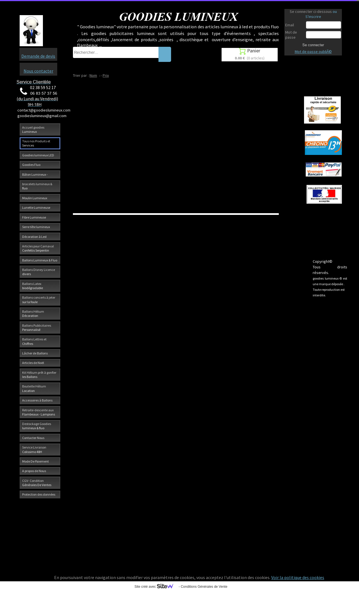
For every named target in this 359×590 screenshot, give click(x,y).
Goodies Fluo (31, 164)
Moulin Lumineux (34, 198)
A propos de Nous (34, 471)
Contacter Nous (33, 438)
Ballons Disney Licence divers (38, 272)
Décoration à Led (34, 236)
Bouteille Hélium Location (34, 388)
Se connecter (313, 45)
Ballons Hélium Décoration (33, 313)
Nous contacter (38, 71)
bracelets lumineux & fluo (37, 186)
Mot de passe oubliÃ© (313, 51)
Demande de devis (38, 56)
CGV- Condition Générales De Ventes (36, 482)
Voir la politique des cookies (297, 577)
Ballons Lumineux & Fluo (39, 260)
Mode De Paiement (35, 461)
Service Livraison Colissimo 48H (34, 449)
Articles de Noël (33, 363)
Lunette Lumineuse (36, 207)
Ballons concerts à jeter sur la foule (38, 299)
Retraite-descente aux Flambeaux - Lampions (38, 412)
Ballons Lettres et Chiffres (34, 341)
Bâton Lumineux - (35, 174)
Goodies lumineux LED (38, 155)
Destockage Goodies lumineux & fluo (36, 426)
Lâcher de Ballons (35, 353)
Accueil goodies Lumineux (33, 129)
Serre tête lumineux (36, 227)
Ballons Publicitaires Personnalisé (36, 327)
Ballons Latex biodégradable (32, 286)
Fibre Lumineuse (34, 217)
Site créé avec (156, 587)
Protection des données (38, 494)
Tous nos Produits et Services (36, 143)
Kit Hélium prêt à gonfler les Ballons (39, 374)
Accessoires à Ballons (37, 400)
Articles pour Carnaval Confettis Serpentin (38, 248)
